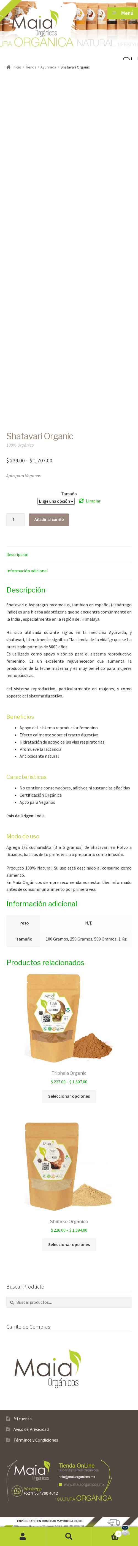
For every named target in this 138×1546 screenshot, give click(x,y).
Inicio (17, 67)
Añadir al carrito (49, 519)
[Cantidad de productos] (15, 519)
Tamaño (69, 493)
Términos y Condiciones (35, 1440)
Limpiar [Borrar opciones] (93, 501)
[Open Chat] (125, 1530)
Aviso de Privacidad (31, 1429)
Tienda (30, 67)
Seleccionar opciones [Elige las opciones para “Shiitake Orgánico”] (69, 1244)
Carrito (107, 1532)
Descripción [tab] (17, 554)
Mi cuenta (22, 1418)
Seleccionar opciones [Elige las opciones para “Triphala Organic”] (69, 1096)
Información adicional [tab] (27, 570)
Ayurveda (48, 67)
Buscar (69, 1536)
